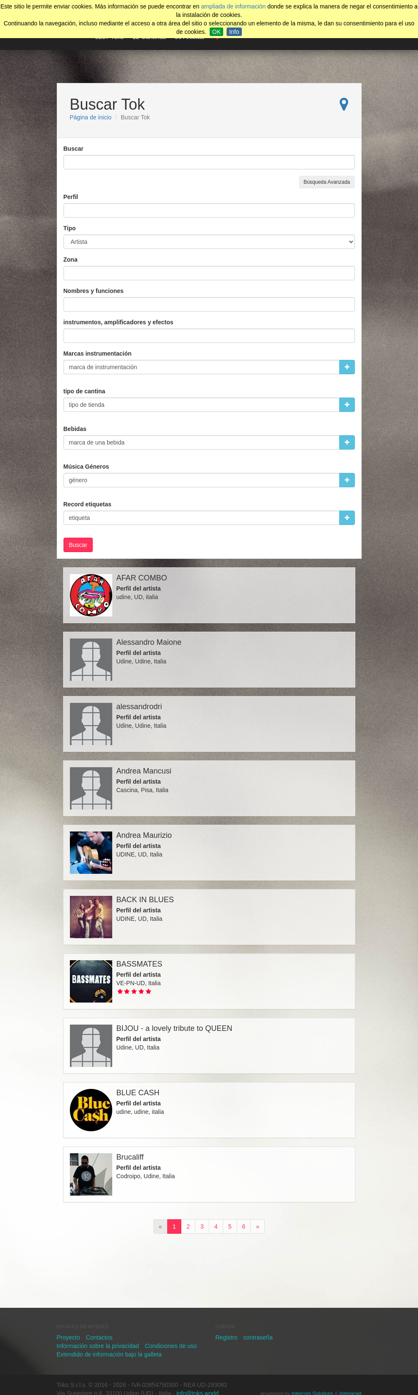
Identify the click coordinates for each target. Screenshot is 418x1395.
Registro (227, 1337)
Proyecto (68, 1337)
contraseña (258, 1337)
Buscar (73, 148)
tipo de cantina (84, 391)
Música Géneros (86, 466)
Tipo (70, 228)
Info (234, 31)
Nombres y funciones (94, 290)
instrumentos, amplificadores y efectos (119, 322)
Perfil (71, 196)
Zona (71, 259)
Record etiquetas (88, 504)
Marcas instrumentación (98, 353)
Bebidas (75, 428)
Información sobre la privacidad (98, 1346)
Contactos (99, 1337)
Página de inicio (91, 117)
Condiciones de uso (171, 1346)
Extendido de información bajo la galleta (109, 1354)
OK (216, 31)
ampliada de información (233, 6)
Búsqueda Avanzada (327, 182)
